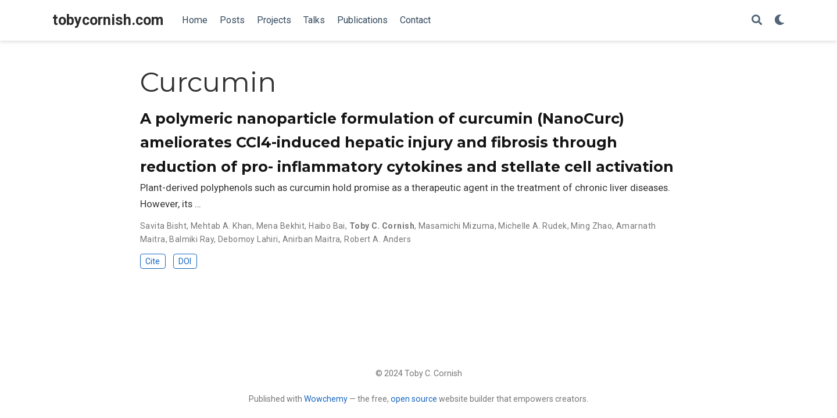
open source (414, 398)
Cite (152, 261)
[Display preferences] (779, 20)
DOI (184, 261)
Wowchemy (326, 398)
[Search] (757, 20)
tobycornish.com (107, 20)
